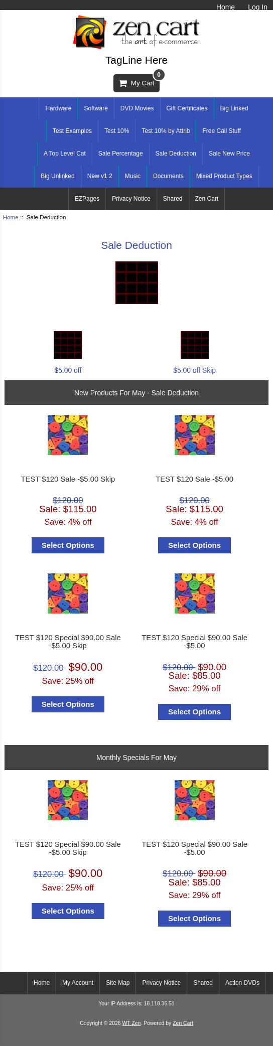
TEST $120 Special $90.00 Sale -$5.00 (194, 642)
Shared (173, 198)
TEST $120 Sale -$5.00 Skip (68, 479)
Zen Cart (207, 198)
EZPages (87, 198)
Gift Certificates (187, 108)
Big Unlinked (57, 176)
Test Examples (72, 130)
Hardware (58, 108)
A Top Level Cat (65, 153)
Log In (257, 7)
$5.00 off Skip (194, 366)
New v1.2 (99, 176)
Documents (168, 176)
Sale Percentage (120, 153)
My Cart (138, 80)
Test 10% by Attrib (166, 130)
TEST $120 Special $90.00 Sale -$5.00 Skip (68, 642)
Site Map (117, 982)
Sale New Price (229, 153)
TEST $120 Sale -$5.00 (194, 479)
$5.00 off (68, 366)
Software (95, 108)
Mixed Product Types (224, 176)
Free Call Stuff (221, 130)
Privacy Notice (131, 198)
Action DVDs (242, 982)
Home (225, 7)
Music (133, 176)
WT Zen (131, 1023)
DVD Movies (137, 108)
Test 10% (116, 130)
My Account (77, 982)
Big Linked (234, 108)
